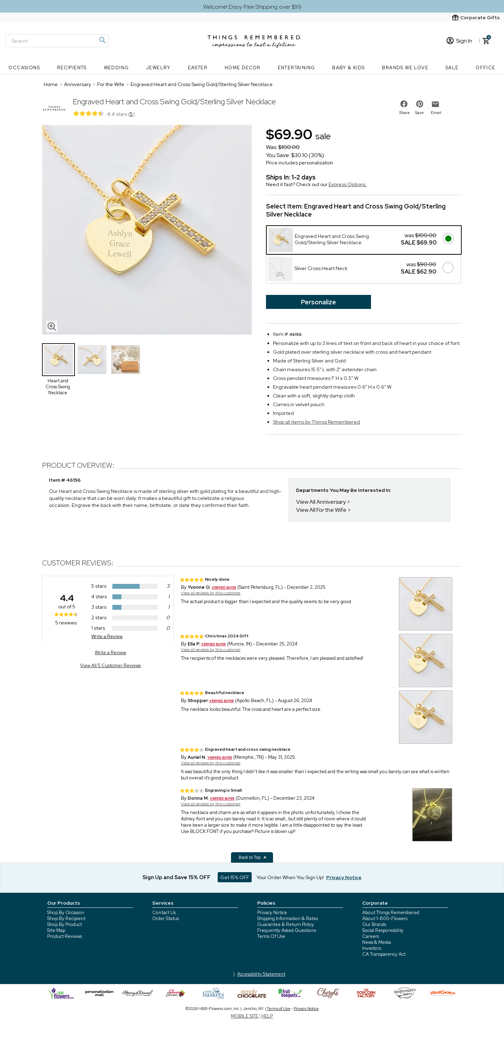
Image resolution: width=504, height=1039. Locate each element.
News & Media (376, 942)
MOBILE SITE (244, 1016)
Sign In (459, 40)
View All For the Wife (321, 510)
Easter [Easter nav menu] (198, 68)
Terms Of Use (271, 936)
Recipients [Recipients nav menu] (72, 68)
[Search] (57, 40)
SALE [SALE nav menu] (452, 68)
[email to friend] (435, 104)
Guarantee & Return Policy (285, 924)
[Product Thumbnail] (58, 359)
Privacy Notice (272, 913)
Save (419, 112)
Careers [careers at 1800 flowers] (370, 936)
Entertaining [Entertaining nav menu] (296, 68)
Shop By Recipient (66, 918)
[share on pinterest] (419, 103)
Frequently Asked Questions (286, 930)
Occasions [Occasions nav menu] (24, 68)
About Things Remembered (390, 913)
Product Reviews (64, 936)
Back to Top (253, 857)
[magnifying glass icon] (52, 326)
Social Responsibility (383, 930)
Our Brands (374, 924)
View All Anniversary (321, 502)
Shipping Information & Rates (287, 918)
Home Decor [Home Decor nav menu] (243, 68)
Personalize (318, 302)
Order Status (165, 918)
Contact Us (164, 913)
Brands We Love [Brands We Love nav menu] (405, 68)
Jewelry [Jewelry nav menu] (158, 68)
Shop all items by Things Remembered (316, 422)
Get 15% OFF (234, 877)
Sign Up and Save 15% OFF (176, 877)
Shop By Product (64, 924)
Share (404, 112)
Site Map (56, 930)
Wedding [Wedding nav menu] (116, 68)
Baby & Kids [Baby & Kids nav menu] (348, 68)
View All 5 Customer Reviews (110, 666)
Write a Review (106, 636)
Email (436, 112)
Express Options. (348, 184)
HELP (267, 1016)
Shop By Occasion (65, 913)
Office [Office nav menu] (485, 68)
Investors (371, 948)
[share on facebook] (403, 103)
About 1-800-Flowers (384, 918)
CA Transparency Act (384, 954)
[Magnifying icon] (102, 40)
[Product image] (147, 230)
